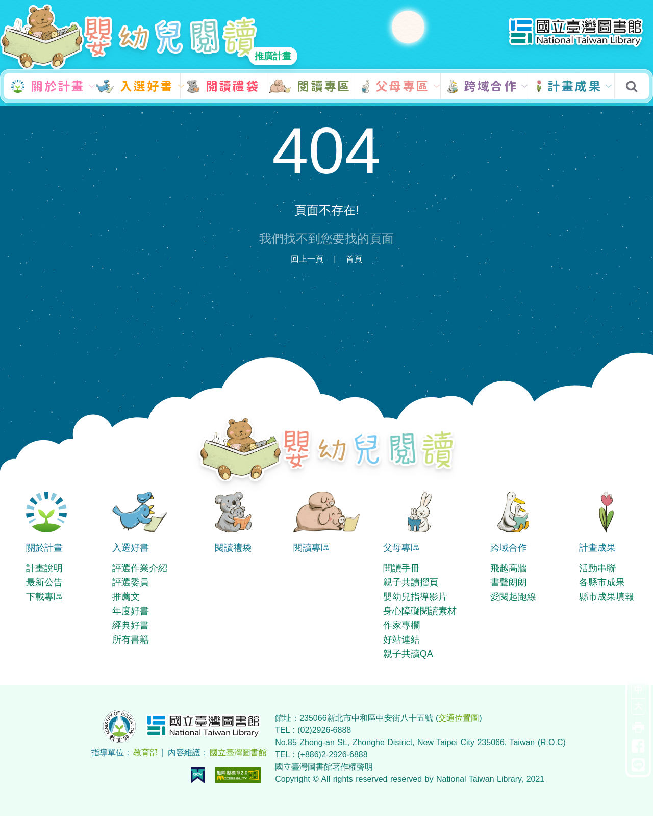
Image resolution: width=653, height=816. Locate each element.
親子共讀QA (408, 654)
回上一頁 (307, 258)
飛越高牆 (508, 568)
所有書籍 (130, 639)
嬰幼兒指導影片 (415, 597)
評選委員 (130, 582)
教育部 (145, 752)
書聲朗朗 (508, 582)
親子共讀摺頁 (410, 582)
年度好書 (130, 611)
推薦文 (126, 597)
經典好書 (130, 625)
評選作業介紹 (139, 568)
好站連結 (401, 639)
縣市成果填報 (606, 597)
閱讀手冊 (401, 568)
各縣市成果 (602, 582)
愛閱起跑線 (513, 597)
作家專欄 (401, 625)
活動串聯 (597, 568)
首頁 (354, 258)
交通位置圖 (458, 717)
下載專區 (44, 597)
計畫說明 (44, 568)
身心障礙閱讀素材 (420, 611)
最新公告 (44, 582)
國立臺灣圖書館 (238, 752)
